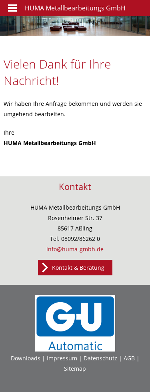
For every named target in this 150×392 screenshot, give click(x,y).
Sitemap (75, 368)
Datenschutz (100, 358)
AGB (129, 358)
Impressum (62, 358)
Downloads (25, 358)
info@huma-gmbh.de (75, 249)
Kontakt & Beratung (78, 267)
